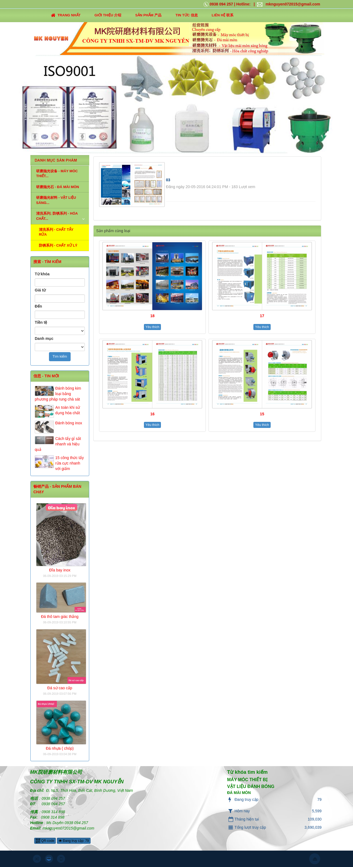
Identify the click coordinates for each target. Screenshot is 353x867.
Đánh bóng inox (68, 423)
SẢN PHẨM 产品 (148, 15)
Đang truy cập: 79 (74, 841)
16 (152, 414)
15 (262, 414)
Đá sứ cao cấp (59, 688)
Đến (38, 306)
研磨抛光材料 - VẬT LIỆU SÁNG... (56, 200)
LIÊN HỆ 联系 (222, 15)
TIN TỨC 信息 (186, 15)
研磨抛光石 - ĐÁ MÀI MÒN (57, 187)
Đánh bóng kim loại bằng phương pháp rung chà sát (58, 393)
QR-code (45, 841)
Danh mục (44, 338)
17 (262, 316)
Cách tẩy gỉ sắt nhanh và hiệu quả (58, 444)
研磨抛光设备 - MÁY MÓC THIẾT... (57, 173)
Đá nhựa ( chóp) (60, 748)
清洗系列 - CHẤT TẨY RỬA (56, 232)
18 (152, 316)
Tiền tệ (41, 322)
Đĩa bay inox (59, 570)
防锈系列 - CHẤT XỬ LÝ (58, 245)
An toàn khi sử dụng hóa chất (67, 410)
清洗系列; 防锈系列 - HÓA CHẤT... (57, 216)
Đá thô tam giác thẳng (60, 616)
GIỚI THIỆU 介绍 (107, 15)
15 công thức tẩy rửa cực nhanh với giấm (69, 463)
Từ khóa (42, 274)
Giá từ (40, 290)
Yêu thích (153, 327)
